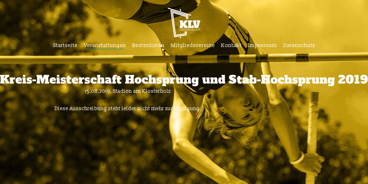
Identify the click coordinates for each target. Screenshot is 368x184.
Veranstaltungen (105, 45)
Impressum (262, 45)
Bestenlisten (148, 45)
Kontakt (231, 45)
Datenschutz (299, 45)
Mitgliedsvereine (193, 45)
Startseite (65, 45)
